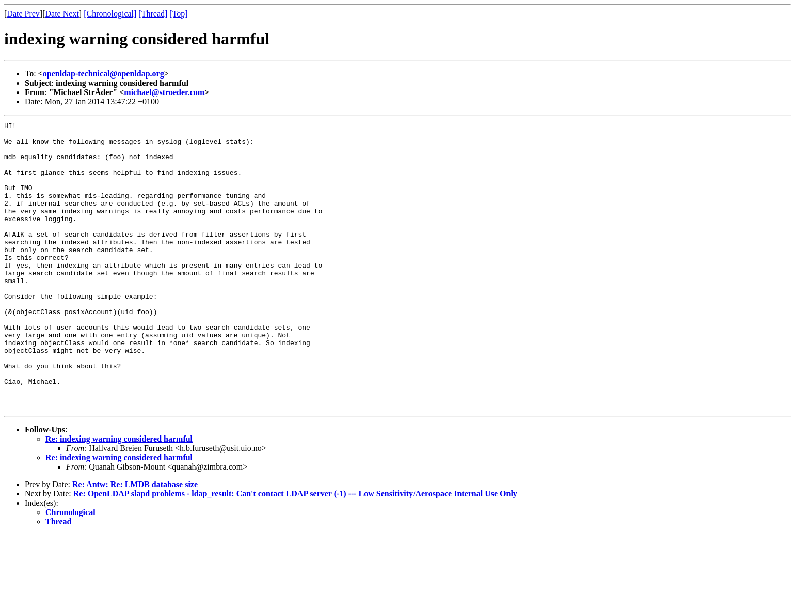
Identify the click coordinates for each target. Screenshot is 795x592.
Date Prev (23, 13)
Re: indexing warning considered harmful (119, 496)
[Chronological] (110, 13)
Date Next (62, 13)
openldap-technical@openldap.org (103, 73)
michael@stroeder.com (164, 92)
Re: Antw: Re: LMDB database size (135, 541)
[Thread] (152, 13)
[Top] (178, 13)
